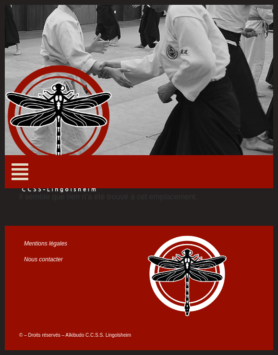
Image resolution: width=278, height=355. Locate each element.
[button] (20, 171)
